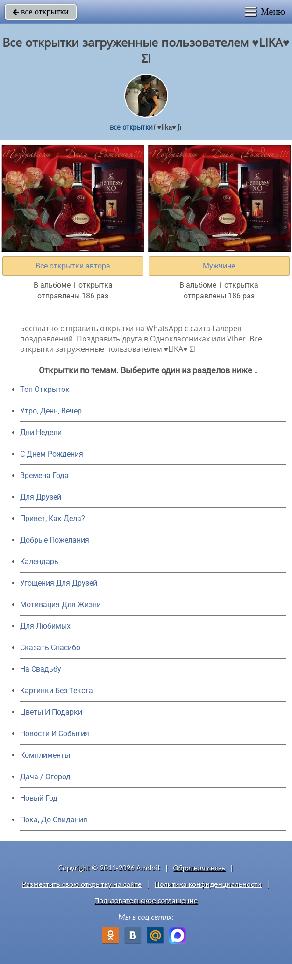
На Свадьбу (40, 669)
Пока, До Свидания (53, 819)
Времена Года (44, 475)
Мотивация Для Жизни (60, 604)
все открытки (41, 11)
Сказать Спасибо (50, 647)
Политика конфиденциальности (208, 884)
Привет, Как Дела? (52, 518)
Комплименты (45, 755)
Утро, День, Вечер (51, 410)
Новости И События (54, 733)
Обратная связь (199, 868)
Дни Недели (41, 432)
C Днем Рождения (51, 453)
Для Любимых (45, 626)
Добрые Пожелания (54, 540)
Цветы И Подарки (51, 712)
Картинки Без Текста (56, 690)
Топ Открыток (45, 389)
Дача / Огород (45, 776)
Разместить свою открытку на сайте (82, 884)
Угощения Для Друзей (58, 583)
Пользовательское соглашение (146, 901)
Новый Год (38, 798)
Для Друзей (40, 497)
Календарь (39, 561)
